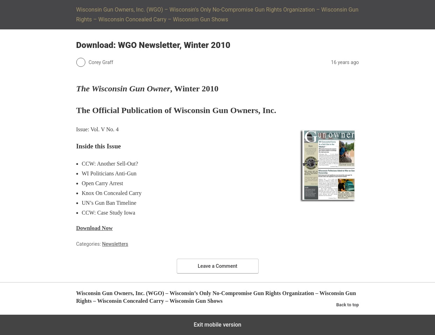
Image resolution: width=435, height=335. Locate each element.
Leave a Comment (217, 266)
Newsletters (115, 244)
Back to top (347, 304)
